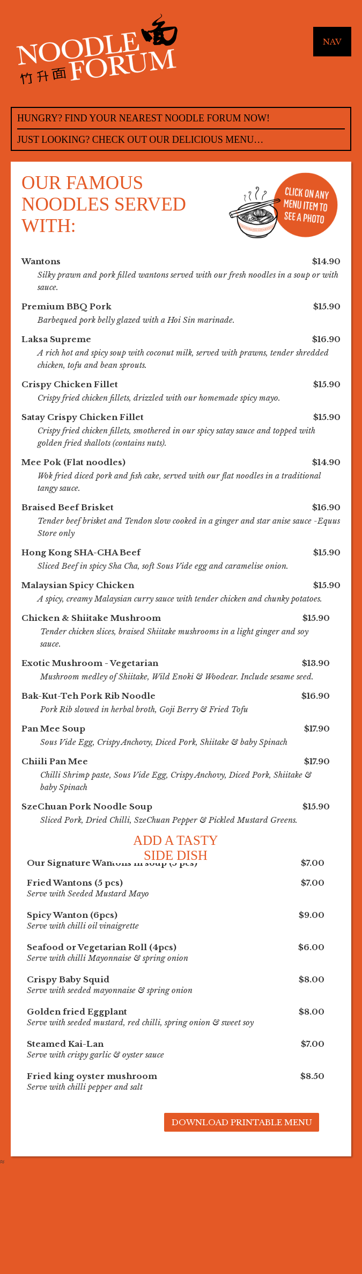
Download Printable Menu (242, 1122)
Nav (332, 42)
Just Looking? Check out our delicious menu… (140, 139)
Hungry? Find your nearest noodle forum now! (143, 118)
